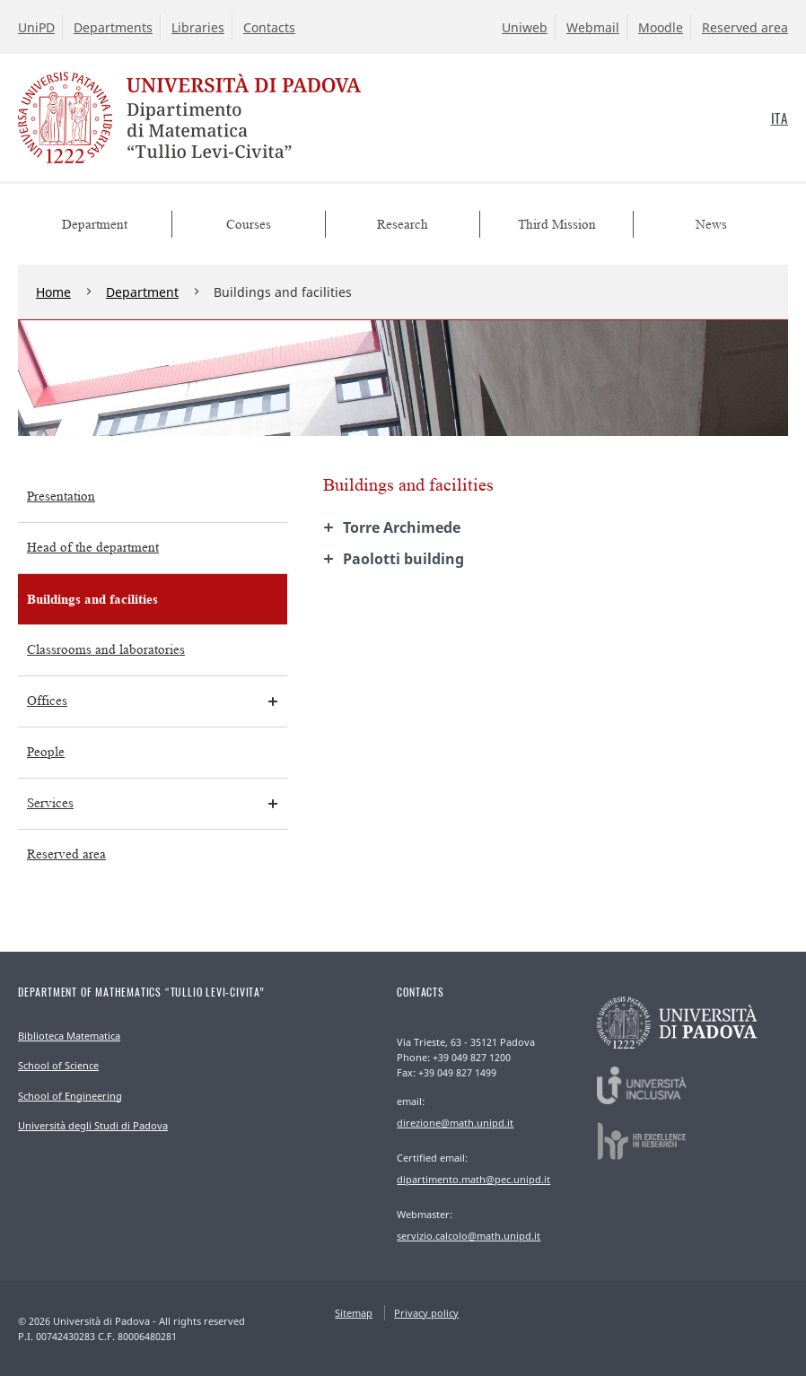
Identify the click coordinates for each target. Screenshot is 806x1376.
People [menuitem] (46, 752)
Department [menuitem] (94, 224)
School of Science (58, 1065)
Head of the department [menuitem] (93, 547)
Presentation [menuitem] (61, 496)
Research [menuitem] (402, 224)
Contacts (269, 27)
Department (142, 291)
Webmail (592, 27)
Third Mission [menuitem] (557, 224)
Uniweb (525, 27)
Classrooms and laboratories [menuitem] (106, 650)
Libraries (197, 27)
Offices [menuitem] (47, 701)
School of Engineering (70, 1095)
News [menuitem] (711, 224)
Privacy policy (426, 1312)
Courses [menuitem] (248, 224)
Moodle (660, 27)
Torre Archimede (401, 527)
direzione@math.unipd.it (455, 1122)
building (403, 559)
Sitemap (353, 1312)
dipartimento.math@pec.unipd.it (473, 1179)
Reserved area (745, 27)
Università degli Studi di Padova (93, 1125)
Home (53, 291)
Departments (113, 27)
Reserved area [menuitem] (66, 854)
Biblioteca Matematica (69, 1035)
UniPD (36, 27)
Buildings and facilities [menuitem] (92, 598)
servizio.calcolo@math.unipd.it (468, 1235)
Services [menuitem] (50, 803)
